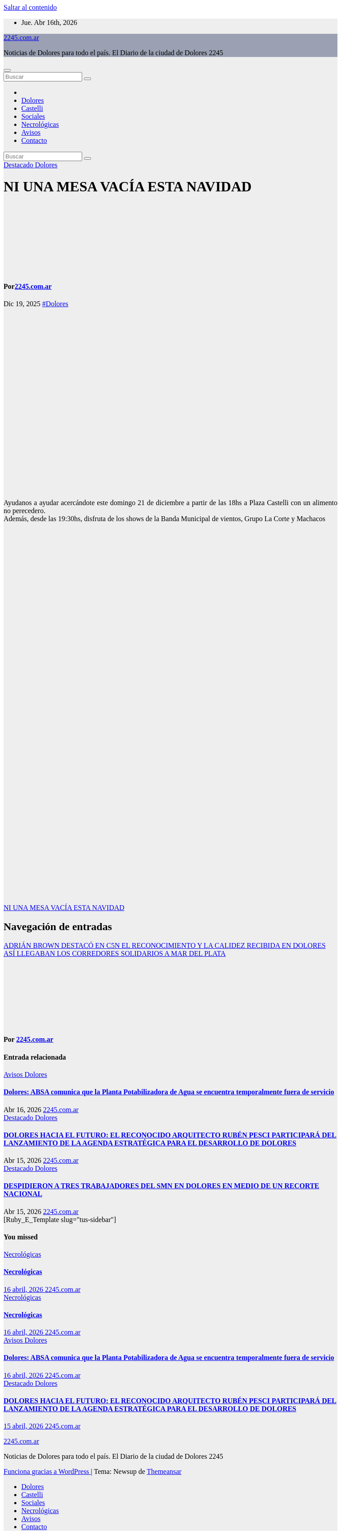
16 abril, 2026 (24, 1289)
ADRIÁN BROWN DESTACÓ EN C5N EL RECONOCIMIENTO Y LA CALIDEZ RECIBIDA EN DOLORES (165, 945)
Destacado (19, 165)
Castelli (32, 108)
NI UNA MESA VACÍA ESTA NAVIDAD (128, 186)
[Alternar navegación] (7, 70)
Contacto (34, 140)
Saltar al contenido (30, 7)
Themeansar (164, 1471)
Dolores (32, 100)
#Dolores (55, 304)
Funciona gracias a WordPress (47, 1471)
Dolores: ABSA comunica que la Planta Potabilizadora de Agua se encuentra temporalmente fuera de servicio (169, 1092)
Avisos (30, 132)
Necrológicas (40, 124)
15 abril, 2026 (24, 1426)
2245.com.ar (21, 37)
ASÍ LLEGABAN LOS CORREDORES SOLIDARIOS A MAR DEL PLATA (115, 953)
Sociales (33, 116)
